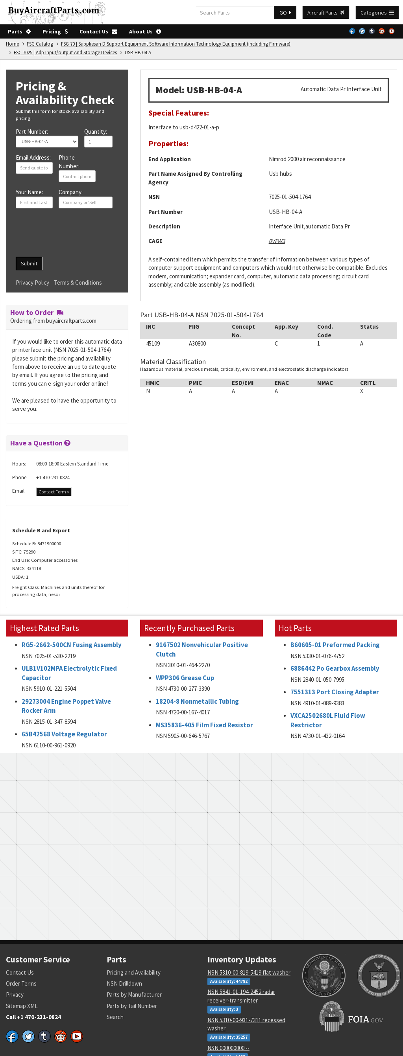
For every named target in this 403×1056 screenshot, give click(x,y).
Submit (29, 263)
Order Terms (21, 983)
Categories (377, 12)
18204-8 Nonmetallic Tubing (197, 701)
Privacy (15, 994)
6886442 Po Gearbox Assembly (334, 668)
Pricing (55, 31)
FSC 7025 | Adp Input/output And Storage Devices (65, 52)
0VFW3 (277, 241)
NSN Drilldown (124, 983)
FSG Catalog (40, 43)
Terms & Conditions (78, 282)
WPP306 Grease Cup (185, 678)
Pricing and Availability (134, 972)
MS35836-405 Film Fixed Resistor (204, 725)
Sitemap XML (22, 1006)
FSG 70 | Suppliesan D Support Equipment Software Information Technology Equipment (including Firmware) (175, 43)
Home (12, 43)
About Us (145, 31)
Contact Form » (54, 492)
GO (285, 12)
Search (115, 1017)
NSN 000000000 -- (228, 1048)
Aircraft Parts (325, 12)
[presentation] (75, 235)
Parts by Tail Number (132, 1006)
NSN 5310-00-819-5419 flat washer (248, 972)
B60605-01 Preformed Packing (335, 645)
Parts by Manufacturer (134, 994)
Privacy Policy (32, 282)
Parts (19, 31)
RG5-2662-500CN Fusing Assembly (72, 645)
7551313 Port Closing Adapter (334, 692)
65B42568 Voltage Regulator (64, 734)
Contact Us (98, 31)
